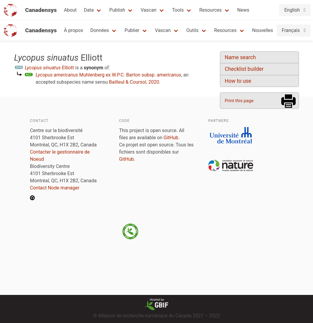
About (70, 10)
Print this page (239, 100)
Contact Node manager (54, 188)
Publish (117, 10)
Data (89, 10)
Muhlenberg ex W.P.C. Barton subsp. (108, 75)
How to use (238, 81)
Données (99, 30)
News (243, 10)
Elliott (49, 68)
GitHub (171, 137)
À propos (73, 30)
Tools (178, 10)
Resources (210, 10)
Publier (131, 30)
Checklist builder (244, 69)
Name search (240, 57)
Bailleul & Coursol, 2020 (134, 82)
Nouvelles (262, 30)
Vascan (148, 10)
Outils (192, 30)
